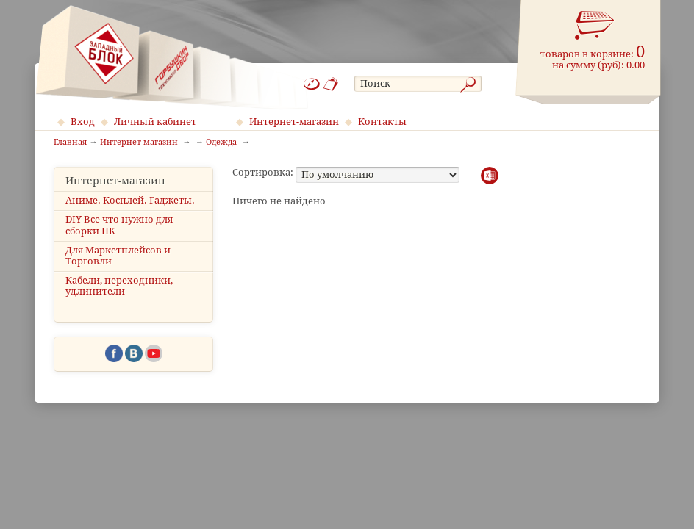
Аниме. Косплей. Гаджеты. (130, 200)
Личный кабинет (155, 121)
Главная (70, 142)
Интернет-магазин (294, 121)
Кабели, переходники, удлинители (119, 286)
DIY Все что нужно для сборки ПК (119, 225)
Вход (83, 121)
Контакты (382, 121)
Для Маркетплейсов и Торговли (118, 256)
